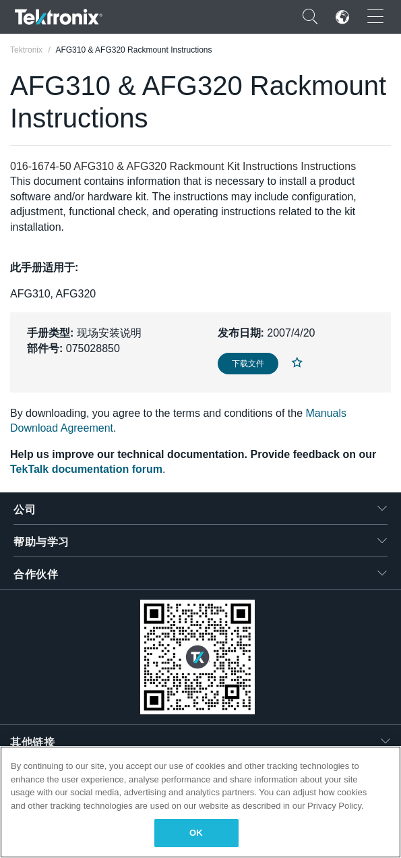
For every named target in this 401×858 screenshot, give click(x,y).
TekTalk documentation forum (86, 469)
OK (196, 833)
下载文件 (248, 363)
